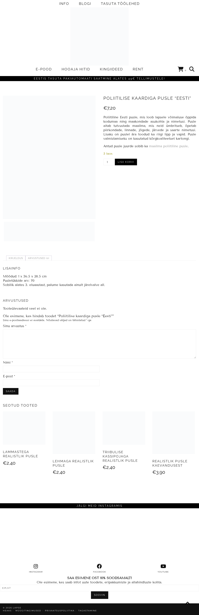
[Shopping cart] (182, 70)
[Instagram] (25, 536)
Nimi (8, 362)
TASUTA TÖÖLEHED (120, 4)
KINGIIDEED (111, 69)
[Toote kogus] (108, 162)
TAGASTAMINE (87, 610)
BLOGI (85, 4)
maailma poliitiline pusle (168, 146)
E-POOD (44, 69)
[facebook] (99, 568)
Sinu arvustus (14, 326)
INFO (64, 4)
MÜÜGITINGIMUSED (28, 610)
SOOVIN (99, 595)
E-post (9, 376)
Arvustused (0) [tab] (38, 258)
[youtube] (163, 568)
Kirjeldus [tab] (16, 258)
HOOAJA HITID (76, 69)
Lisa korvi (126, 162)
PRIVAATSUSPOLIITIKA (60, 610)
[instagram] (36, 568)
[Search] (192, 69)
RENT (138, 69)
